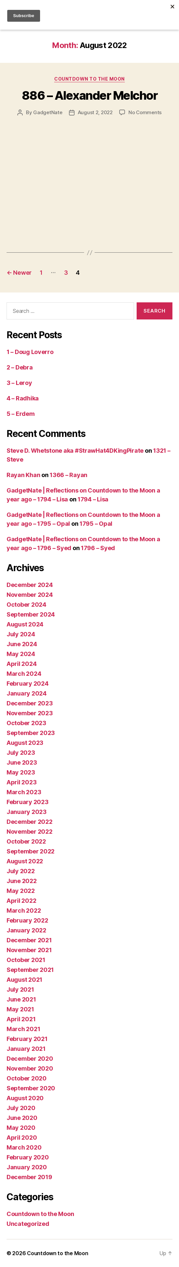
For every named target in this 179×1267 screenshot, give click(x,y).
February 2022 (27, 920)
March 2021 (23, 1029)
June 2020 (22, 1117)
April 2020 (22, 1137)
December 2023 (30, 703)
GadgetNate (47, 112)
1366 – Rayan (68, 474)
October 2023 (26, 723)
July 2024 (21, 634)
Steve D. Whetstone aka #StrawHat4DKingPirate (75, 450)
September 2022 (31, 851)
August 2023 (25, 742)
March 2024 (24, 673)
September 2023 (31, 732)
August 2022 (25, 861)
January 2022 (26, 930)
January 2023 (27, 811)
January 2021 (26, 1048)
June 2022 (22, 880)
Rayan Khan (23, 474)
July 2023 (21, 752)
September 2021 (30, 969)
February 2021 (27, 1038)
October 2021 (26, 959)
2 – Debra (20, 367)
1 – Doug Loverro (30, 351)
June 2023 (22, 762)
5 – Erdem (21, 413)
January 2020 (27, 1167)
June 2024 (22, 644)
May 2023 (21, 772)
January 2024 (27, 693)
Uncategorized (28, 1223)
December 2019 (29, 1177)
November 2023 (30, 713)
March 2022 (24, 910)
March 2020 (24, 1147)
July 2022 (21, 871)
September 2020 (31, 1088)
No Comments (145, 112)
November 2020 (30, 1068)
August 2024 (25, 624)
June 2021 (21, 999)
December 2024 (30, 584)
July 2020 (21, 1107)
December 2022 (30, 821)
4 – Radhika (23, 398)
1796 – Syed (98, 548)
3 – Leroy (19, 382)
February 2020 (28, 1157)
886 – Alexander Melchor (90, 95)
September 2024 (31, 614)
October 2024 (26, 604)
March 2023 (24, 792)
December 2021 (29, 940)
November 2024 (30, 594)
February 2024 (28, 683)
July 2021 (20, 989)
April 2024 (21, 663)
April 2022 (21, 900)
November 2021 (29, 950)
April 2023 (21, 782)
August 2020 (25, 1098)
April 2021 (21, 1019)
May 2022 (21, 890)
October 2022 (26, 841)
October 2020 (27, 1078)
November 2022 (30, 831)
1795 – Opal (95, 523)
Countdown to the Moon (89, 79)
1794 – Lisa (93, 499)
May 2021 (20, 1009)
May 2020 (21, 1127)
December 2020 (30, 1058)
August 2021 (24, 979)
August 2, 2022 (95, 112)
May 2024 (21, 653)
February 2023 (28, 801)
